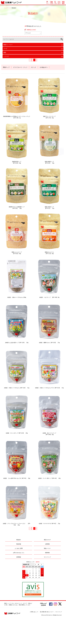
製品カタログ (47, 539)
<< (30, 60)
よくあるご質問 (19, 548)
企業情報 (47, 544)
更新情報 (47, 552)
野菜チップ (6, 67)
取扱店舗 (18, 544)
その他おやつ (43, 67)
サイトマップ (47, 557)
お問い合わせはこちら (18, 552)
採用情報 (18, 557)
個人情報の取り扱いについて (46, 611)
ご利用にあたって (34, 611)
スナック (33, 67)
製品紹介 (18, 539)
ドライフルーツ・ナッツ (20, 67)
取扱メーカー (47, 548)
